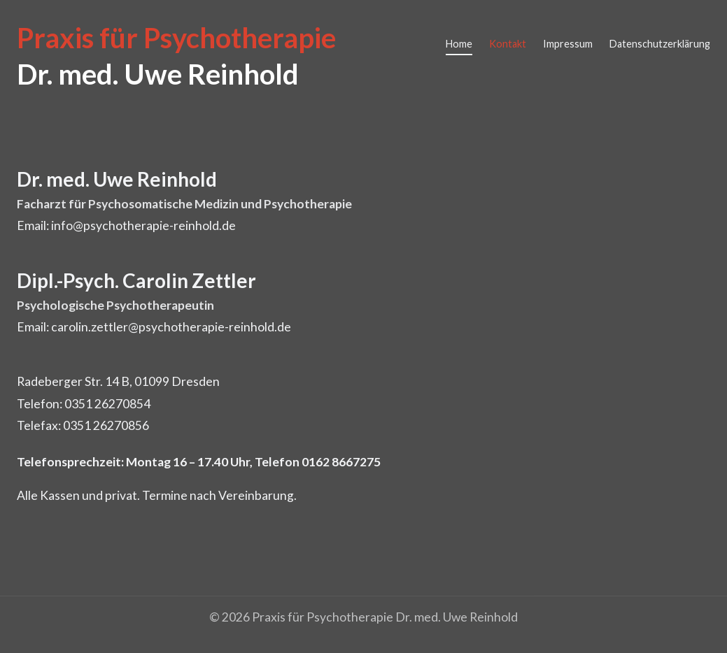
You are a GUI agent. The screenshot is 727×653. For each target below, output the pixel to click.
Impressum (568, 44)
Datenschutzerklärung (659, 44)
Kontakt (507, 44)
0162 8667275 (341, 461)
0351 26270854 (107, 403)
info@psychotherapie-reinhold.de (143, 225)
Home (459, 44)
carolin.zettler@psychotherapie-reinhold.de (171, 327)
